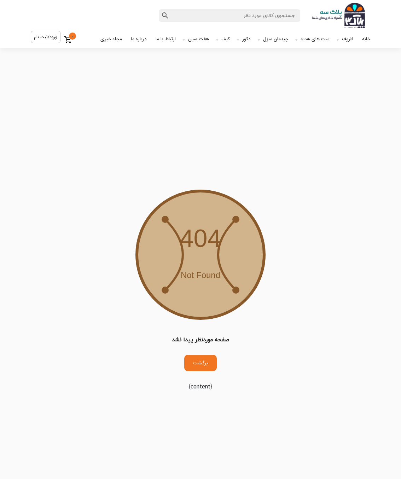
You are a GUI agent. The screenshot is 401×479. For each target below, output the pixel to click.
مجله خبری (111, 39)
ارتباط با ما (166, 39)
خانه (366, 39)
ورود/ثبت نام (45, 37)
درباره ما (139, 39)
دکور (246, 39)
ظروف (347, 39)
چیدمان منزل (275, 39)
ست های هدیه (315, 39)
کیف (225, 39)
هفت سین (198, 39)
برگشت (200, 363)
